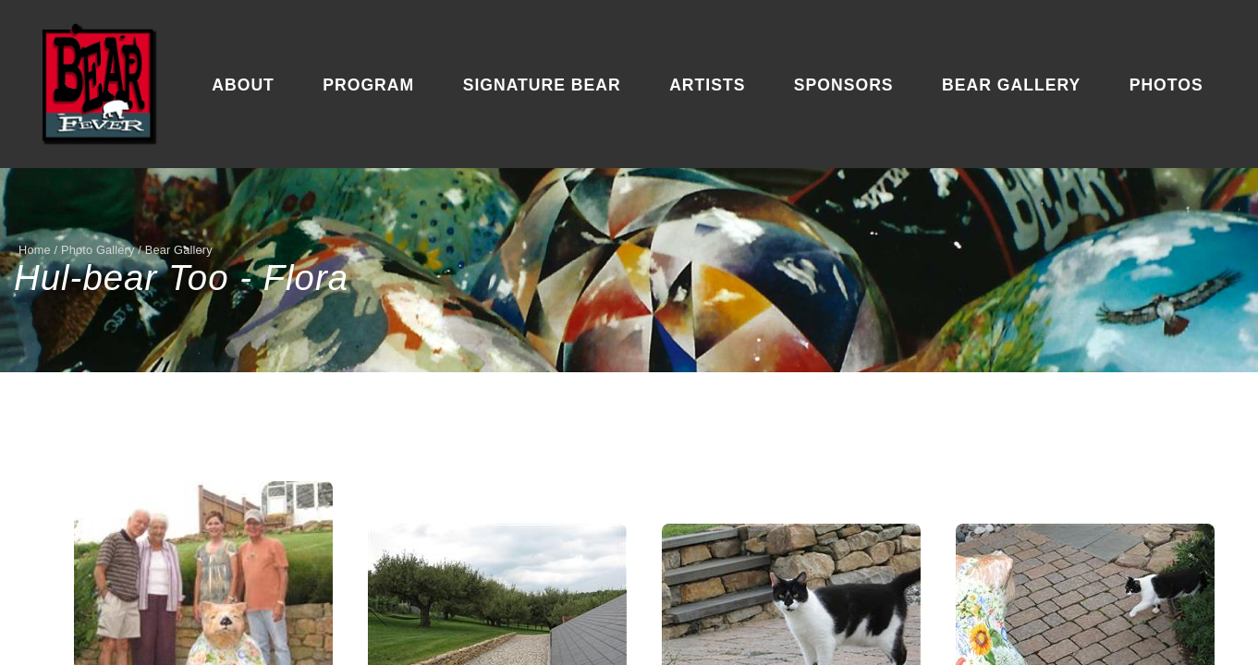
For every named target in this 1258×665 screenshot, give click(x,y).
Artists (707, 85)
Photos (1166, 85)
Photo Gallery (98, 250)
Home (34, 250)
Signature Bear (542, 85)
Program (368, 85)
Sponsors (844, 85)
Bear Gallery (1011, 85)
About (243, 85)
